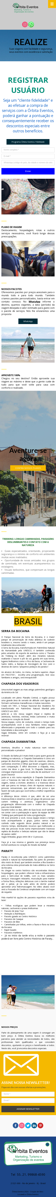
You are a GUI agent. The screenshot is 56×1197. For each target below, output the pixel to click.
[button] (28, 142)
